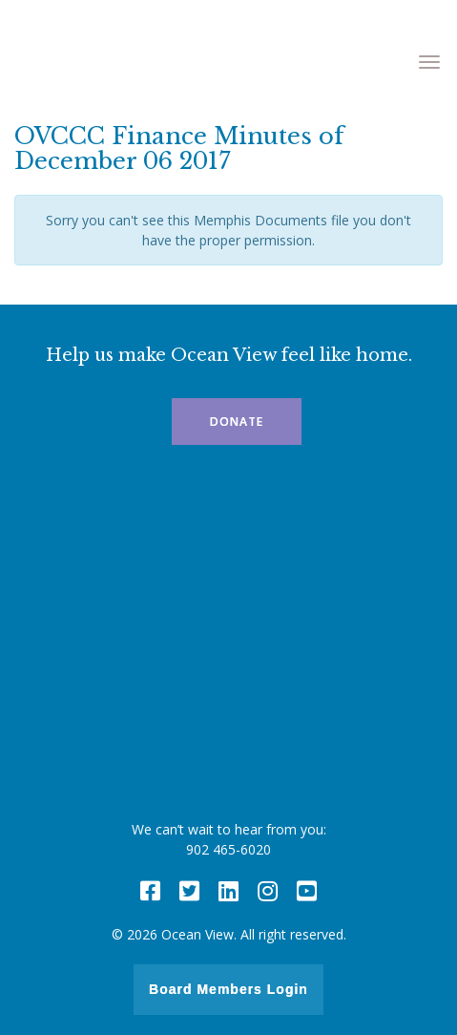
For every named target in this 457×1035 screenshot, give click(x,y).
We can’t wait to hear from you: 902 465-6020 (229, 839)
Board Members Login (228, 989)
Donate (236, 421)
